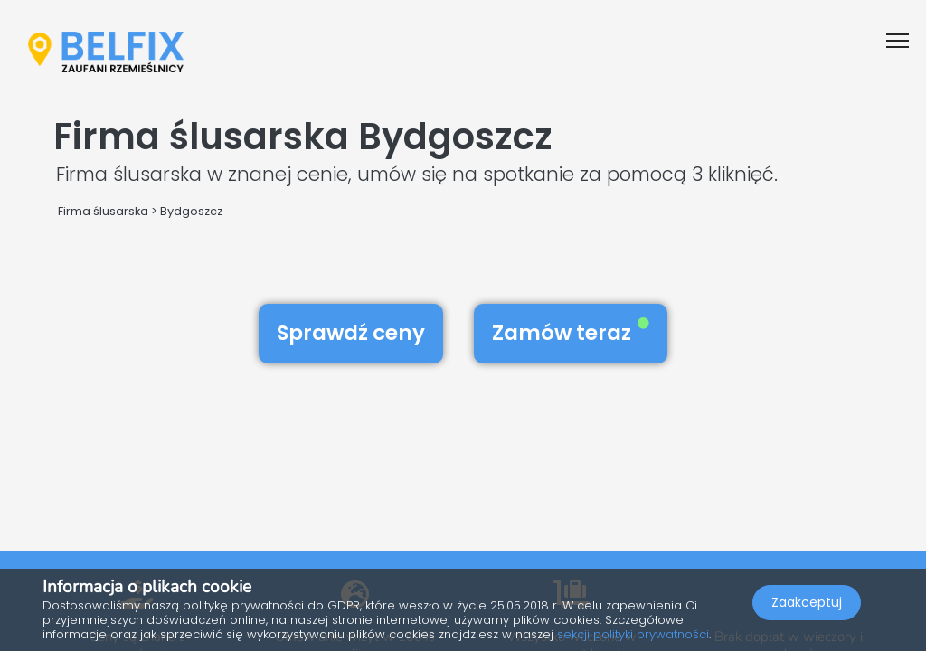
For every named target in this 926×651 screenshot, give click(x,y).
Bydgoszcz (191, 211)
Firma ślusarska (103, 211)
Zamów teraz (570, 332)
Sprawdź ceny (351, 332)
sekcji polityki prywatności (633, 634)
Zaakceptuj (806, 602)
